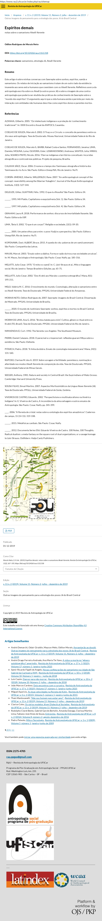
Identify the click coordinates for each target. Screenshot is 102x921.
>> (13, 730)
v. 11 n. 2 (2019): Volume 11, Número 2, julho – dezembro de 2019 (55, 15)
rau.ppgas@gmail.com (19, 756)
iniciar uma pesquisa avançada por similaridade (47, 737)
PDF (10, 531)
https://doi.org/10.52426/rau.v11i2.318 (29, 53)
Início (7, 15)
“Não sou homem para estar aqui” (47, 698)
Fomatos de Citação (14, 569)
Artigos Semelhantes (17, 641)
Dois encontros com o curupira (49, 685)
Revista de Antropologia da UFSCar (25, 6)
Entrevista (50, 713)
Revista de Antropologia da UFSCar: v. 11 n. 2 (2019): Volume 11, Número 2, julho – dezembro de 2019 (54, 653)
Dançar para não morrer (35, 679)
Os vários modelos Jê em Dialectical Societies (47, 704)
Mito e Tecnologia (35, 720)
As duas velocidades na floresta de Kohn (48, 691)
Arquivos (17, 15)
